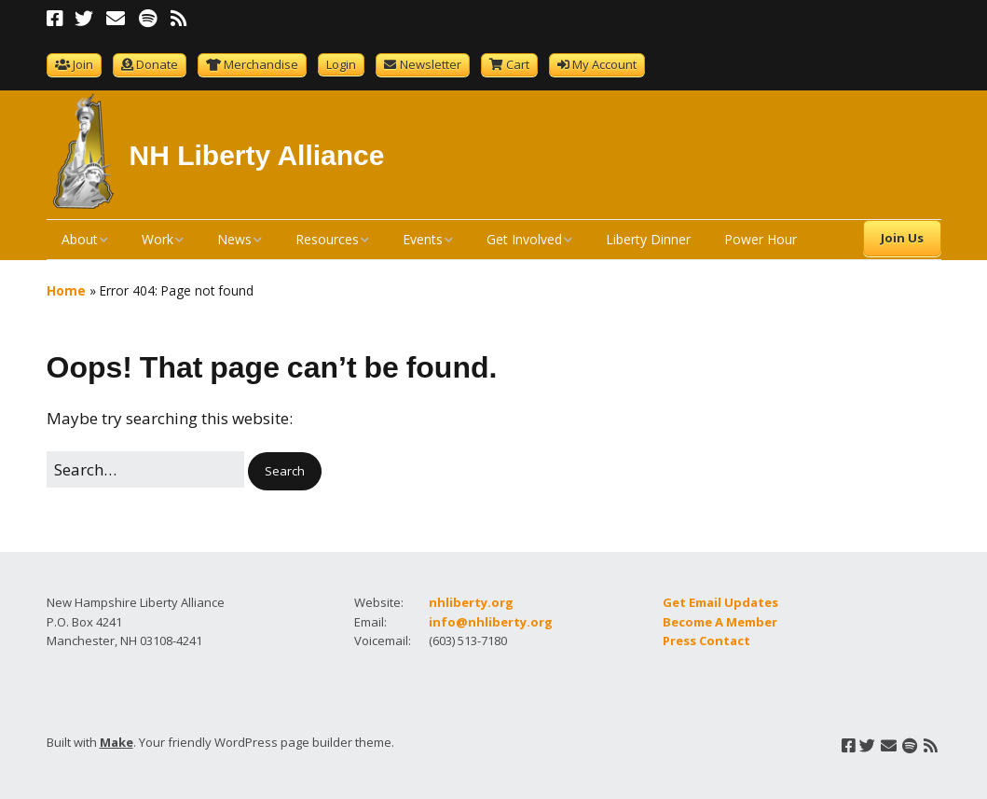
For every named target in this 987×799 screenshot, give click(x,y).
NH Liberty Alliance (257, 155)
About (80, 239)
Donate (157, 64)
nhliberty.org (471, 602)
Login (341, 64)
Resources (327, 239)
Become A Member (720, 621)
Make (116, 742)
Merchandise (261, 64)
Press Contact (706, 640)
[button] (285, 471)
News (234, 239)
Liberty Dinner (648, 239)
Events (423, 239)
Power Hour (760, 239)
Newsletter (430, 64)
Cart (517, 64)
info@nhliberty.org (491, 621)
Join (83, 64)
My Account (604, 64)
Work (157, 239)
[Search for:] (145, 469)
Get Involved (524, 239)
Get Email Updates (720, 602)
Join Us (902, 237)
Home (66, 290)
